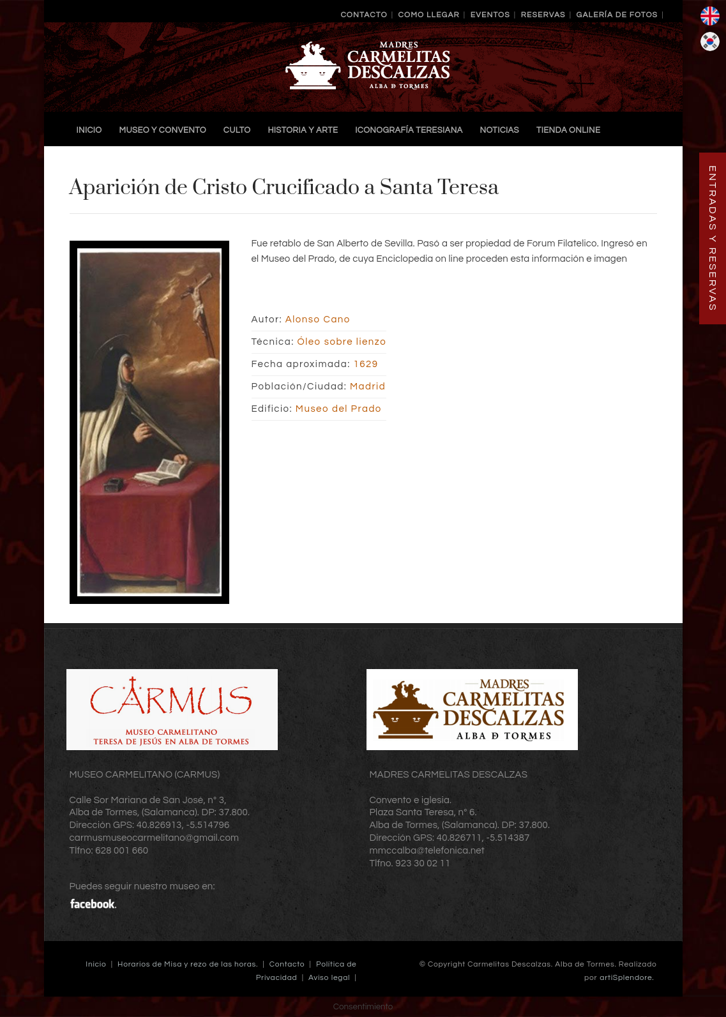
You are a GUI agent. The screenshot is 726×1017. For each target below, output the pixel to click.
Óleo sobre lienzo (341, 342)
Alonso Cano (318, 319)
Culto (237, 130)
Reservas (543, 15)
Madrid (368, 386)
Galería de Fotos (617, 15)
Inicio (89, 130)
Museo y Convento (162, 130)
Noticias (499, 130)
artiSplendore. (627, 978)
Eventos (490, 15)
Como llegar (429, 15)
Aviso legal (329, 978)
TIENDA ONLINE (568, 130)
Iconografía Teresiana (408, 130)
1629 (365, 364)
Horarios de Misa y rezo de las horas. (187, 964)
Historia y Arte (303, 130)
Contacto (363, 15)
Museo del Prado (339, 409)
